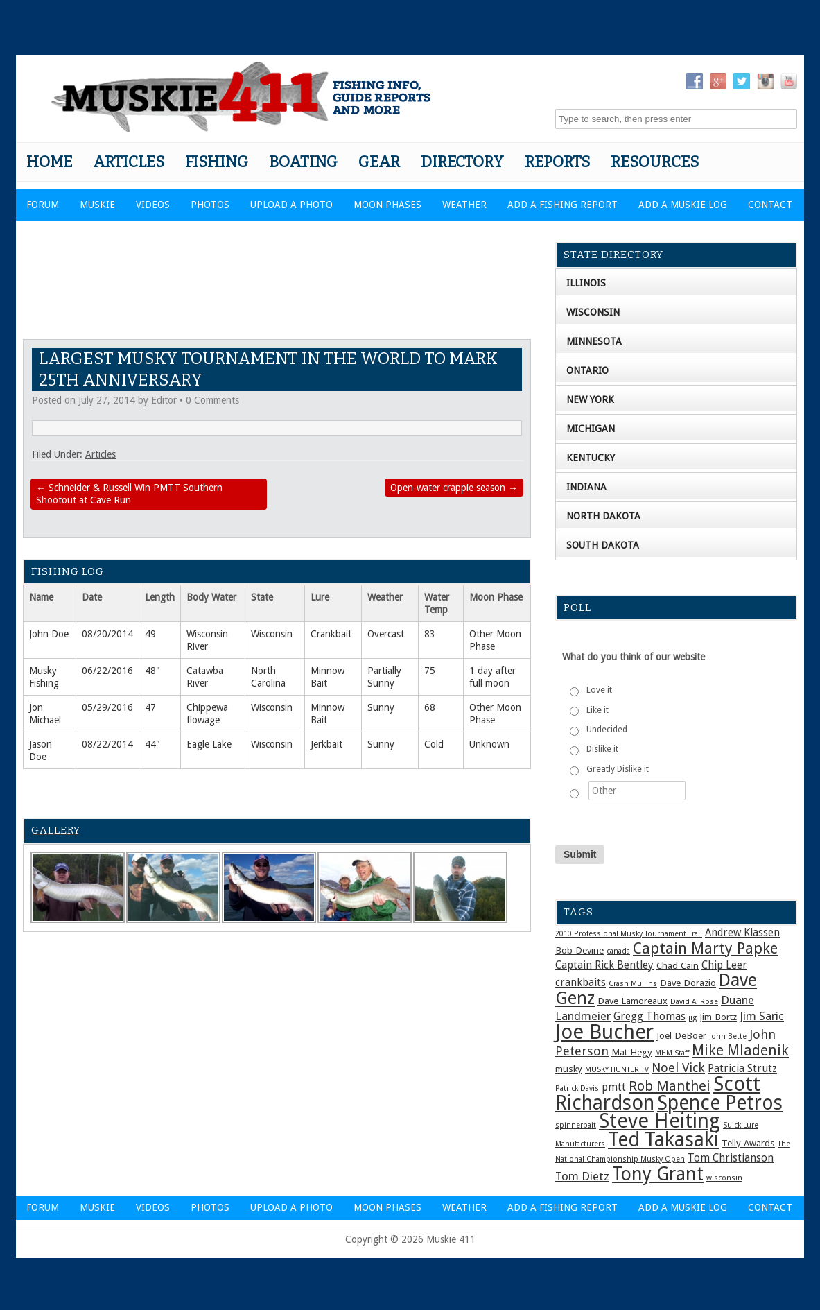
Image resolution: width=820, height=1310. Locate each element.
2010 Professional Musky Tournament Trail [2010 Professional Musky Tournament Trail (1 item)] (628, 933)
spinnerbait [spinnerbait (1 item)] (575, 1125)
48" (152, 670)
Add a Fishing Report (562, 204)
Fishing (216, 162)
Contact (770, 204)
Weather (464, 204)
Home (49, 162)
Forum (42, 204)
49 (150, 633)
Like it (597, 710)
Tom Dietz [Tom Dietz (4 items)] (582, 1176)
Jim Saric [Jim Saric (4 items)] (762, 1016)
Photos (210, 204)
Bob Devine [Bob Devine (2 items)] (579, 950)
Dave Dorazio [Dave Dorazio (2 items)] (688, 982)
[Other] (637, 790)
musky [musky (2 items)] (568, 1068)
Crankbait (331, 633)
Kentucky (590, 457)
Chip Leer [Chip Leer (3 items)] (724, 965)
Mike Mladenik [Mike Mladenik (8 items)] (740, 1050)
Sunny (380, 707)
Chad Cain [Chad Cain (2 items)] (677, 965)
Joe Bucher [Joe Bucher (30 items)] (604, 1032)
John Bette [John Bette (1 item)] (728, 1036)
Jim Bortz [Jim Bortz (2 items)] (718, 1016)
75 (429, 670)
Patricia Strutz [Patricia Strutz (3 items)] (742, 1068)
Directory (462, 162)
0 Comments (212, 400)
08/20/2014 (107, 633)
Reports (557, 162)
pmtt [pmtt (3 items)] (614, 1087)
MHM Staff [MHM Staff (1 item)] (672, 1053)
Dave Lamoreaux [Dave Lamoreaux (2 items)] (632, 1000)
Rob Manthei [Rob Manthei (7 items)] (669, 1086)
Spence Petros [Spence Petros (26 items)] (720, 1103)
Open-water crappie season (454, 487)
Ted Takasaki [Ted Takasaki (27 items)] (663, 1139)
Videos (153, 204)
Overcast (385, 633)
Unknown (489, 744)
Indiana (586, 486)
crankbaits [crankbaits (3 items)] (580, 982)
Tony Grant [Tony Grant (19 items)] (658, 1173)
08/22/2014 (107, 744)
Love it (599, 690)
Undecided (606, 729)
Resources (655, 162)
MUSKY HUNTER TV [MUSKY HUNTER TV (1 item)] (617, 1069)
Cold (434, 744)
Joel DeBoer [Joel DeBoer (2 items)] (681, 1035)
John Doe (49, 633)
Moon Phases (387, 204)
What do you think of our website (633, 656)
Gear (379, 162)
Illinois (586, 282)
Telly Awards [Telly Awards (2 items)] (748, 1142)
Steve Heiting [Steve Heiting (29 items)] (659, 1120)
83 (429, 633)
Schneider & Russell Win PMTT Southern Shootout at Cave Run (129, 494)
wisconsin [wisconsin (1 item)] (724, 1177)
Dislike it (602, 749)
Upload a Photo (291, 204)
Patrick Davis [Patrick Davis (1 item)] (577, 1088)
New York (590, 399)
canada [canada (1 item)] (618, 951)
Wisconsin (272, 633)
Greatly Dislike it (617, 769)
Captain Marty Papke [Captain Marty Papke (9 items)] (705, 948)
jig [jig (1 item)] (692, 1017)
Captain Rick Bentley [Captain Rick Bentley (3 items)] (604, 965)
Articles (128, 162)
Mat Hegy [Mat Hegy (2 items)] (631, 1052)
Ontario (587, 370)
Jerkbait (326, 744)
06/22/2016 (107, 670)
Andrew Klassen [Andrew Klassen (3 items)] (742, 933)
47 (150, 707)
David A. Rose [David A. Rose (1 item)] (694, 1001)
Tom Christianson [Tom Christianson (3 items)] (731, 1158)
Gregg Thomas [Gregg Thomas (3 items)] (649, 1016)
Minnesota (594, 341)
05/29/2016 (107, 707)
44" (152, 744)
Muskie (97, 204)
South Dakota (602, 545)
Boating (303, 162)
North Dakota (603, 516)
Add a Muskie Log (682, 204)
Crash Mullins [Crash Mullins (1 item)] (633, 983)
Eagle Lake (209, 744)
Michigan (590, 428)
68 (429, 707)
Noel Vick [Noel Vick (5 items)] (678, 1067)
